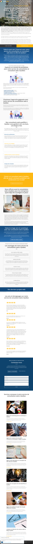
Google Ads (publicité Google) (9, 90)
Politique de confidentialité (7, 542)
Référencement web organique (9, 91)
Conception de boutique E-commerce (10, 93)
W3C (20, 59)
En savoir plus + (9, 536)
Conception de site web (8, 92)
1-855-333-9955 (8, 45)
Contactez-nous (24, 45)
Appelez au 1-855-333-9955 (12, 371)
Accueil (6, 5)
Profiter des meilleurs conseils (16, 239)
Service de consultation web (21, 5)
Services (11, 5)
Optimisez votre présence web (16, 183)
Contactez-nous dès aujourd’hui (15, 60)
